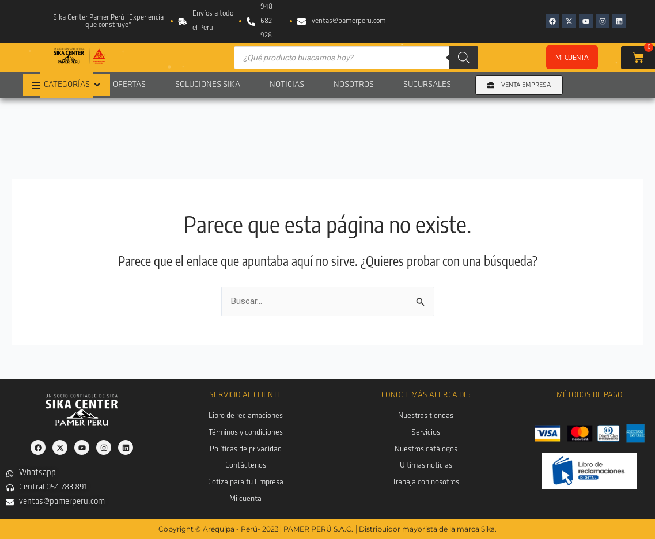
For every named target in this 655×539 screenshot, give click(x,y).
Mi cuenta (572, 57)
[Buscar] (463, 57)
